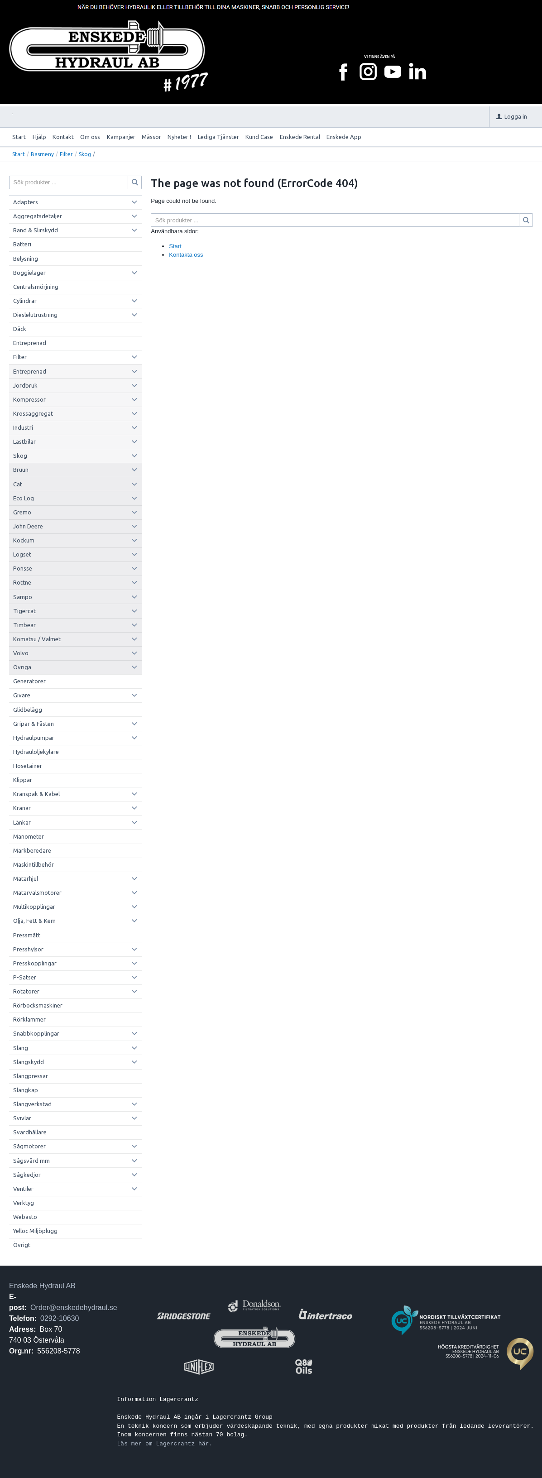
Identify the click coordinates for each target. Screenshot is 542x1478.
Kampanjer (121, 137)
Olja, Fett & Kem (34, 920)
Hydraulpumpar (33, 737)
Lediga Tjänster (218, 137)
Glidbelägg (27, 709)
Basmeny (42, 154)
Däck (19, 329)
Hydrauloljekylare (36, 752)
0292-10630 (59, 1318)
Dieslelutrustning (35, 315)
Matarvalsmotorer (37, 892)
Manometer (28, 836)
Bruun (21, 469)
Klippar (22, 780)
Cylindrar (25, 301)
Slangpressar (30, 1076)
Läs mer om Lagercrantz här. (165, 1444)
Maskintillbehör (33, 864)
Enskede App (343, 137)
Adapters (25, 202)
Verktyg (23, 1203)
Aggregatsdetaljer (37, 216)
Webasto (25, 1217)
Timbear (24, 625)
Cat (17, 484)
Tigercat (24, 611)
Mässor (151, 137)
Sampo (22, 597)
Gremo (22, 512)
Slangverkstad (32, 1104)
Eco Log (23, 498)
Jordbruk (25, 385)
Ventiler (23, 1188)
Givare (21, 695)
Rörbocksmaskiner (37, 1005)
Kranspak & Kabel (36, 794)
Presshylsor (28, 949)
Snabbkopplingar (36, 1033)
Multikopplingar (34, 906)
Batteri (22, 244)
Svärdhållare (30, 1132)
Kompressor (29, 399)
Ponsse (22, 568)
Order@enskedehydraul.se (73, 1307)
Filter (66, 154)
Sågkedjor (27, 1174)
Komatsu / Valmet (37, 639)
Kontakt (63, 137)
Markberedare (32, 850)
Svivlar (22, 1118)
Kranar (22, 808)
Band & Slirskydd (35, 230)
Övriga (22, 667)
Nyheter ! (179, 137)
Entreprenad (29, 343)
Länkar (22, 822)
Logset (22, 554)
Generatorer (29, 681)
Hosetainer (27, 766)
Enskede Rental (300, 137)
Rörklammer (29, 1019)
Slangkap (25, 1090)
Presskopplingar (35, 963)
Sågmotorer (29, 1146)
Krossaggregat (33, 413)
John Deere (28, 526)
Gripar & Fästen (33, 723)
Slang (20, 1048)
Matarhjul (25, 878)
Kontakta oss (186, 254)
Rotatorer (26, 991)
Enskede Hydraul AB (42, 1286)
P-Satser (24, 977)
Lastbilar (24, 441)
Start (19, 137)
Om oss (90, 137)
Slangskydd (28, 1062)
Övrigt (21, 1245)
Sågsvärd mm (31, 1160)
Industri (23, 427)
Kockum (23, 540)
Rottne (22, 582)
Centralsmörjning (35, 286)
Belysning (25, 258)
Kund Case (259, 137)
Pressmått (26, 935)
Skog (85, 154)
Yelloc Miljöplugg (35, 1231)
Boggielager (29, 272)
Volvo (21, 653)
